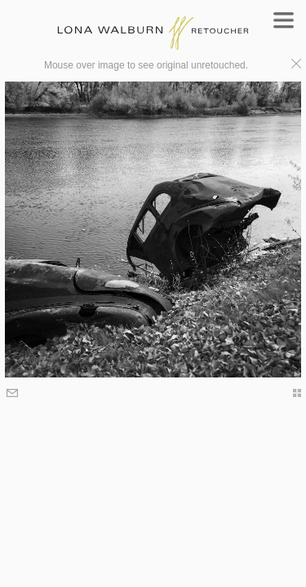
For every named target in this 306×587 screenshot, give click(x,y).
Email (13, 394)
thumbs (289, 393)
